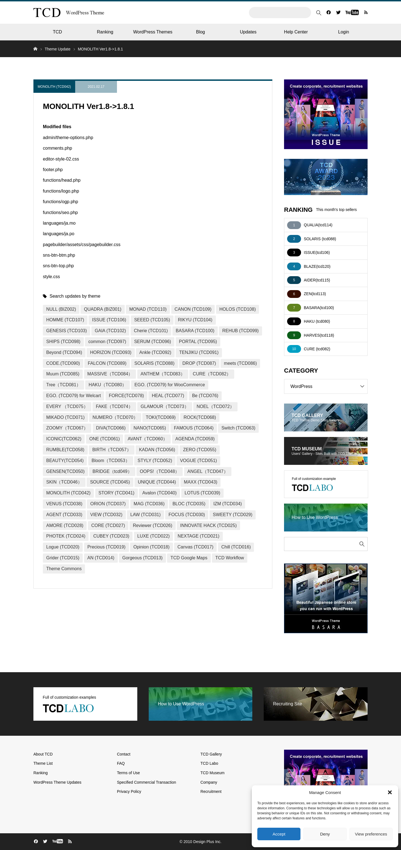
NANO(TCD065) (150, 428)
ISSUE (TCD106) (109, 319)
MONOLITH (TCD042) (54, 87)
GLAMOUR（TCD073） (165, 406)
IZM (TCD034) (227, 503)
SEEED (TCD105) (152, 319)
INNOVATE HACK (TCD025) (208, 525)
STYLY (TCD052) (155, 460)
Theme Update (57, 49)
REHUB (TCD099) (240, 330)
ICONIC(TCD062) (63, 438)
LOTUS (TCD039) (202, 492)
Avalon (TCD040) (159, 492)
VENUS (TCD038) (64, 503)
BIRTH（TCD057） (111, 449)
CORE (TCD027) (108, 525)
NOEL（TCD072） (215, 406)
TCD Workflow (229, 557)
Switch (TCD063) (238, 428)
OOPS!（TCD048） (159, 471)
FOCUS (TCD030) (186, 514)
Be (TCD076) (205, 395)
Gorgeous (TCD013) (142, 557)
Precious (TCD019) (106, 547)
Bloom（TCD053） (111, 460)
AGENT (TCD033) (64, 514)
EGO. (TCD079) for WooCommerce (170, 384)
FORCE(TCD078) (126, 395)
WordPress (328, 386)
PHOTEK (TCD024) (65, 536)
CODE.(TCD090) (63, 363)
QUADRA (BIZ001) (102, 309)
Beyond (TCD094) (64, 352)
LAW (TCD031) (145, 514)
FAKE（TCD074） (114, 406)
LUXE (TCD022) (153, 536)
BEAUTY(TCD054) (65, 460)
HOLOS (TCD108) (237, 309)
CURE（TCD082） (212, 373)
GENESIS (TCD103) (66, 330)
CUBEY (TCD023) (111, 536)
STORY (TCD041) (117, 492)
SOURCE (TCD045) (110, 482)
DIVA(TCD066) (111, 428)
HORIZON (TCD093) (110, 352)
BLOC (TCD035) (188, 503)
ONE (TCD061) (104, 438)
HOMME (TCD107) (65, 319)
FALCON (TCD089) (107, 363)
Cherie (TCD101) (151, 330)
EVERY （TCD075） (67, 406)
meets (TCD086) (240, 363)
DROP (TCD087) (199, 363)
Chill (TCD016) (236, 547)
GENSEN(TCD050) (65, 471)
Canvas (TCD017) (195, 547)
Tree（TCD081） (63, 384)
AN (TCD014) (100, 557)
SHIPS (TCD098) (63, 341)
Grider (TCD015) (62, 557)
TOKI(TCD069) (160, 417)
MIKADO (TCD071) (65, 417)
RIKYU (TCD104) (195, 319)
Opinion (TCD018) (151, 547)
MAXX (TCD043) (200, 482)
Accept (279, 834)
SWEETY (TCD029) (232, 514)
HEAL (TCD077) (168, 395)
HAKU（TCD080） (107, 384)
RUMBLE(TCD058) (65, 449)
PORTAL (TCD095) (198, 341)
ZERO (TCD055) (199, 449)
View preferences (371, 834)
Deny (325, 834)
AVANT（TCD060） (148, 438)
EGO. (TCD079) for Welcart (73, 395)
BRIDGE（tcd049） (112, 471)
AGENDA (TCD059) (195, 438)
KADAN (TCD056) (157, 449)
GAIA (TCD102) (110, 330)
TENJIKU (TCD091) (198, 352)
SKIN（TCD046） (64, 482)
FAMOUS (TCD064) (193, 428)
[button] (390, 792)
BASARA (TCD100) (195, 330)
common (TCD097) (107, 341)
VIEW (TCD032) (106, 514)
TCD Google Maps (188, 557)
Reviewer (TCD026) (152, 525)
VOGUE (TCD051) (198, 460)
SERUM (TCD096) (152, 341)
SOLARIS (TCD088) (155, 363)
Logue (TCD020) (62, 547)
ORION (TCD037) (108, 503)
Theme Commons (64, 568)
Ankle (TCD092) (155, 352)
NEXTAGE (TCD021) (198, 536)
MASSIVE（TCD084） (110, 373)
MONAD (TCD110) (148, 309)
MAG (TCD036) (149, 503)
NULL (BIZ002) (61, 309)
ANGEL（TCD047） (207, 471)
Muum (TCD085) (62, 373)
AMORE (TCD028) (64, 525)
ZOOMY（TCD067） (67, 428)
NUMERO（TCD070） (115, 417)
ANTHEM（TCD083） (163, 373)
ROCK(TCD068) (200, 417)
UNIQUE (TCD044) (157, 482)
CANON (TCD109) (193, 309)
